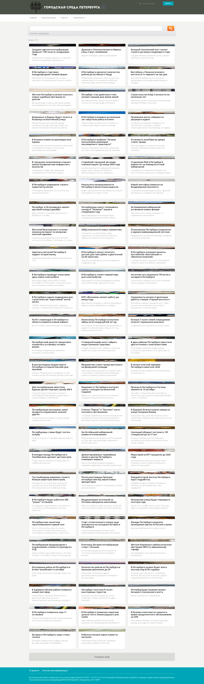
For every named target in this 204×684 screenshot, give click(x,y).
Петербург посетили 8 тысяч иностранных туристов (97, 591)
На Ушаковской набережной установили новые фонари (146, 208)
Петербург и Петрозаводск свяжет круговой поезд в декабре (51, 208)
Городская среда (49, 18)
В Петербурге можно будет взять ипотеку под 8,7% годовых (149, 568)
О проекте (34, 670)
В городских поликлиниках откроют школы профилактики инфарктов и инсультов (51, 164)
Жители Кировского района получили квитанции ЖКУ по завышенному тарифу (151, 547)
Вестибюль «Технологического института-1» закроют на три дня (149, 73)
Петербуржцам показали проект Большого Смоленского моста (148, 591)
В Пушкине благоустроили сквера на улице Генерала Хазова (150, 410)
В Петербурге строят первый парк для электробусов (99, 275)
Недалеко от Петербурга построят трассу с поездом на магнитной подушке (100, 389)
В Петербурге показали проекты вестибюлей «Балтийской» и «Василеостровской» (148, 254)
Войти (168, 3)
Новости (64, 18)
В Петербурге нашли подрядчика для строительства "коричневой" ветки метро (52, 299)
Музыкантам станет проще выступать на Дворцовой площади (101, 365)
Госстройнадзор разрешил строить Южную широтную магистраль (51, 478)
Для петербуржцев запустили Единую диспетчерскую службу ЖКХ (52, 388)
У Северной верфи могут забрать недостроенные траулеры (99, 343)
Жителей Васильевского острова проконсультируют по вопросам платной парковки (50, 231)
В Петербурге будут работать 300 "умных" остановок (50, 500)
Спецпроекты (79, 18)
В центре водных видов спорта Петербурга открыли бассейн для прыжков (50, 366)
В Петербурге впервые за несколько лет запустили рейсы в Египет (100, 118)
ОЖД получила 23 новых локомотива (101, 229)
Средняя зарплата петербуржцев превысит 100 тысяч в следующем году (50, 51)
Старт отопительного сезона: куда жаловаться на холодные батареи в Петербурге (100, 524)
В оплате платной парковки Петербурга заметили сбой (146, 365)
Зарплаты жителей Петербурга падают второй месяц (49, 253)
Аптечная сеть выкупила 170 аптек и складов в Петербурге (150, 275)
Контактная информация (55, 670)
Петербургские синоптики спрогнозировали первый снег (48, 523)
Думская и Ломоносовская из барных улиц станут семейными (101, 50)
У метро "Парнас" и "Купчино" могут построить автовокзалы (100, 410)
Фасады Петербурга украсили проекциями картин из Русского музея (151, 523)
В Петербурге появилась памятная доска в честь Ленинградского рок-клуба (100, 614)
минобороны (44, 33)
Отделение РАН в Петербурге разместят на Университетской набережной (147, 164)
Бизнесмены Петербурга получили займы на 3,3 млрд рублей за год (100, 320)
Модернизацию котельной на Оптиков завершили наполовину (99, 500)
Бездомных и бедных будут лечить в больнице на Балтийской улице (52, 118)
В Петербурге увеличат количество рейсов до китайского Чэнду (100, 73)
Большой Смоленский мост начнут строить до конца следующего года (150, 50)
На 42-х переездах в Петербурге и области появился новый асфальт (50, 320)
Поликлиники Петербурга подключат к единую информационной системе (151, 230)
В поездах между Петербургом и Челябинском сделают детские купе (51, 455)
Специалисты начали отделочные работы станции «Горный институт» (150, 298)
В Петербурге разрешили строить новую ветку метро (50, 185)
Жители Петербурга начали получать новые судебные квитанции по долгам (52, 96)
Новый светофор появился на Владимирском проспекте (147, 185)
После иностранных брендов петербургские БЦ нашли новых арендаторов (98, 479)
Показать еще (102, 657)
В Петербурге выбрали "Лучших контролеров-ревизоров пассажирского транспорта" (98, 141)
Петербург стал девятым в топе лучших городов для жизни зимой (99, 95)
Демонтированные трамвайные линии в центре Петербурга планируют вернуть (98, 457)
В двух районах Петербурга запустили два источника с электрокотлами (151, 343)
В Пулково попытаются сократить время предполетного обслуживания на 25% (151, 614)
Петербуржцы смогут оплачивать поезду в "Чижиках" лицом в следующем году (99, 209)
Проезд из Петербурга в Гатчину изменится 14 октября (148, 388)
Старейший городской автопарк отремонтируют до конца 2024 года (100, 163)
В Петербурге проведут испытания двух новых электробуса (51, 275)
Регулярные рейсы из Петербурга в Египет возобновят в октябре (51, 568)
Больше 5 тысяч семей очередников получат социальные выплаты (150, 320)
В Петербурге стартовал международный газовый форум (49, 73)
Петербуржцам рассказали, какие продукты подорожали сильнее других (50, 411)
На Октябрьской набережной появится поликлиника (96, 433)
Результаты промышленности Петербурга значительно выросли (99, 185)
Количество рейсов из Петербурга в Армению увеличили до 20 (100, 568)
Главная (33, 18)
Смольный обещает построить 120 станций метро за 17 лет (149, 433)
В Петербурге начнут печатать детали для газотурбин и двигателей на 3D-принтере (101, 254)
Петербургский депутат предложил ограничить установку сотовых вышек (51, 344)
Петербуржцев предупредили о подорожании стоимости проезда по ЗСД (52, 547)
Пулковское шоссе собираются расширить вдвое (147, 118)
